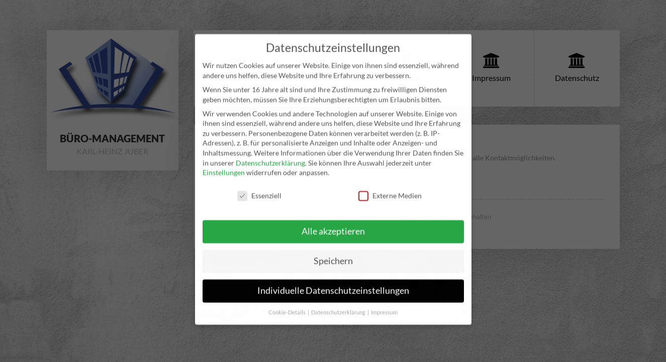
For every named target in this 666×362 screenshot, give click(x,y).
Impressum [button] (384, 301)
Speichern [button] (333, 249)
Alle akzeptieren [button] (333, 219)
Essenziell (259, 184)
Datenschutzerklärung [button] (338, 301)
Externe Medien (390, 184)
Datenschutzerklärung (270, 151)
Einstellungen (224, 161)
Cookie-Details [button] (287, 301)
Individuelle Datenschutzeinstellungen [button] (333, 279)
